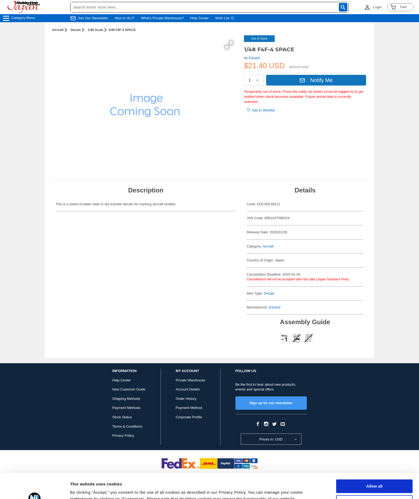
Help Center (199, 18)
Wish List (224, 18)
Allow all (374, 461)
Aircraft (58, 30)
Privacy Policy (123, 436)
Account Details (188, 389)
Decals (76, 30)
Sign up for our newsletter (271, 403)
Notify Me (316, 80)
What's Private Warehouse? (162, 18)
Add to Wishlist (261, 110)
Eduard (254, 58)
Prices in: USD (271, 439)
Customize (374, 476)
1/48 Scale (95, 30)
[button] (229, 44)
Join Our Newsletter (93, 18)
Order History (186, 399)
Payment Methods (126, 408)
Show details (82, 488)
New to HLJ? (124, 18)
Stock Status (122, 417)
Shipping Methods (126, 399)
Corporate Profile (189, 417)
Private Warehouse (190, 380)
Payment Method (189, 408)
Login (377, 7)
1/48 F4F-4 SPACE (121, 30)
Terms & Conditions (127, 426)
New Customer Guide (128, 389)
